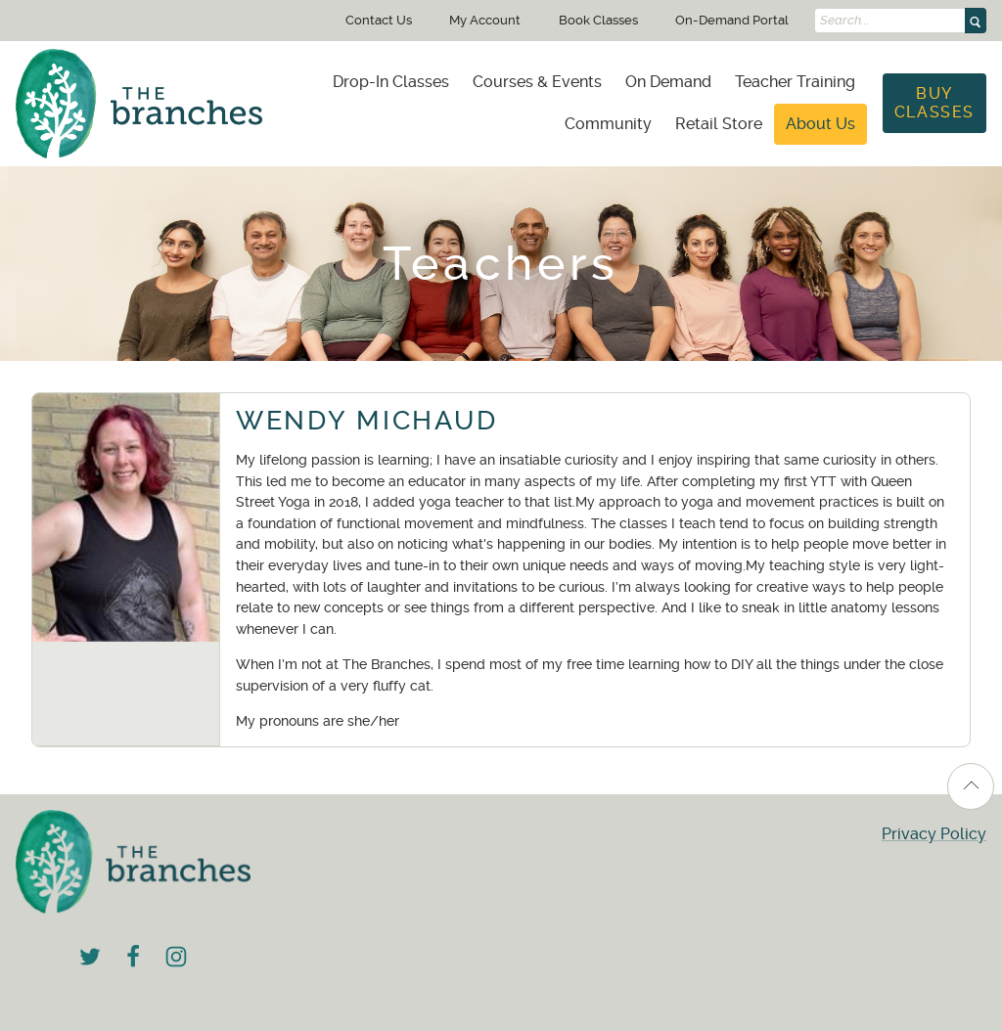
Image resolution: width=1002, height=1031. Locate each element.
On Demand (668, 81)
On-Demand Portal (732, 20)
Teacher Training (795, 81)
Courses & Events (537, 81)
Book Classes (598, 20)
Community (608, 123)
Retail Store (718, 123)
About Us (820, 123)
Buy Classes (934, 102)
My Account (485, 20)
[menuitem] (391, 82)
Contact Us (378, 20)
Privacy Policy (934, 834)
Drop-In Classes (391, 81)
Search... (845, 20)
